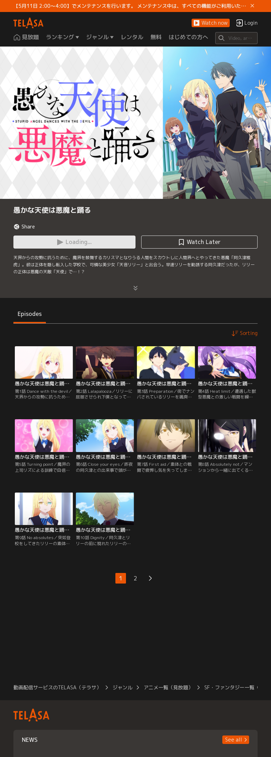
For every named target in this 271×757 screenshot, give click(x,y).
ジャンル (122, 687)
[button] (211, 23)
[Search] (236, 38)
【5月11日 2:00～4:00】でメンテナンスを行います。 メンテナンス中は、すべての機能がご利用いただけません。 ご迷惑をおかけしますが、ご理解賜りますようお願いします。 (130, 6)
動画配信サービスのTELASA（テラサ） (57, 687)
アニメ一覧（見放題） (168, 687)
